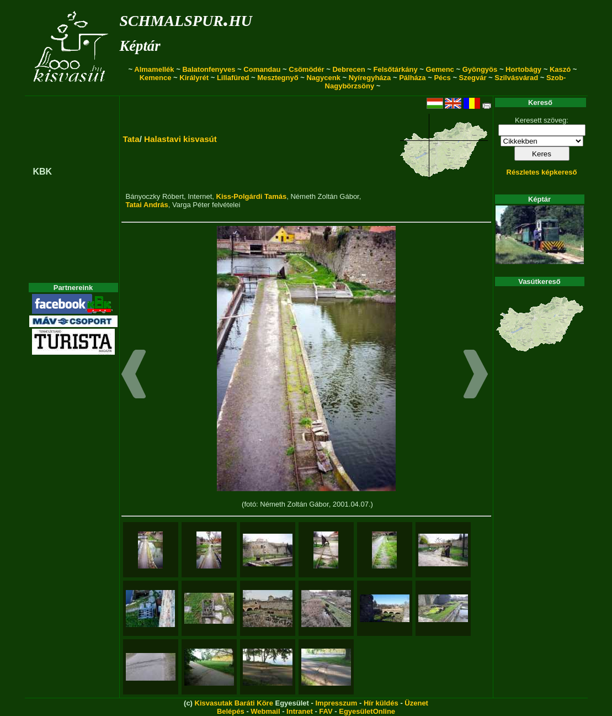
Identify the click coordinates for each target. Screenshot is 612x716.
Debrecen (348, 69)
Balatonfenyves (208, 69)
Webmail (265, 711)
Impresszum (336, 703)
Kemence (156, 77)
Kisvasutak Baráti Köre (234, 703)
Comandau (261, 69)
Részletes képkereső (542, 172)
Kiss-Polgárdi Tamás (251, 196)
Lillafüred (233, 77)
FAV (325, 711)
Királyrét (194, 77)
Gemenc (440, 69)
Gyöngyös (480, 69)
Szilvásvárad (516, 77)
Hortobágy (523, 69)
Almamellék (154, 69)
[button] (133, 375)
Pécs (442, 77)
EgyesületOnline (367, 711)
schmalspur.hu (186, 18)
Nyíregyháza (370, 77)
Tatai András (147, 205)
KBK (42, 171)
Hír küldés (381, 703)
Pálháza (412, 77)
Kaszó (560, 69)
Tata (131, 139)
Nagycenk (323, 77)
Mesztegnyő (277, 77)
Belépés (230, 711)
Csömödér (306, 69)
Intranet (299, 711)
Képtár (140, 46)
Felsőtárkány (396, 69)
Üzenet (416, 703)
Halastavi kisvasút (180, 139)
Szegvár (473, 77)
